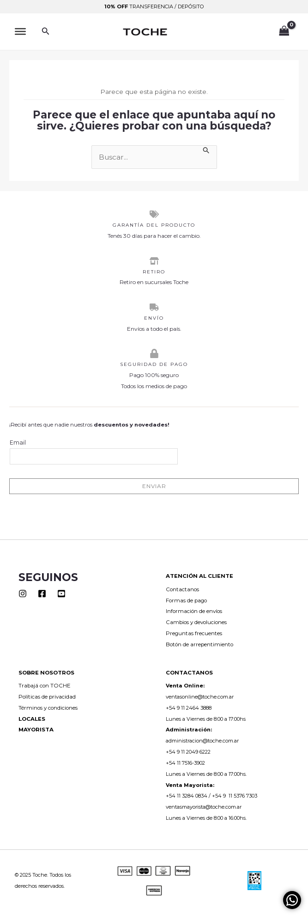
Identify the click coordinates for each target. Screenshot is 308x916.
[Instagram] (22, 593)
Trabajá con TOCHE (44, 685)
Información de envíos (194, 611)
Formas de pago (186, 600)
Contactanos (182, 589)
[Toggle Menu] (20, 31)
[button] (46, 31)
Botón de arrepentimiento (199, 644)
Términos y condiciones (48, 708)
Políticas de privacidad (47, 696)
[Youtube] (61, 593)
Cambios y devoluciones (196, 622)
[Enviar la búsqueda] (206, 150)
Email (94, 451)
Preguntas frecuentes (194, 633)
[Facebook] (42, 593)
